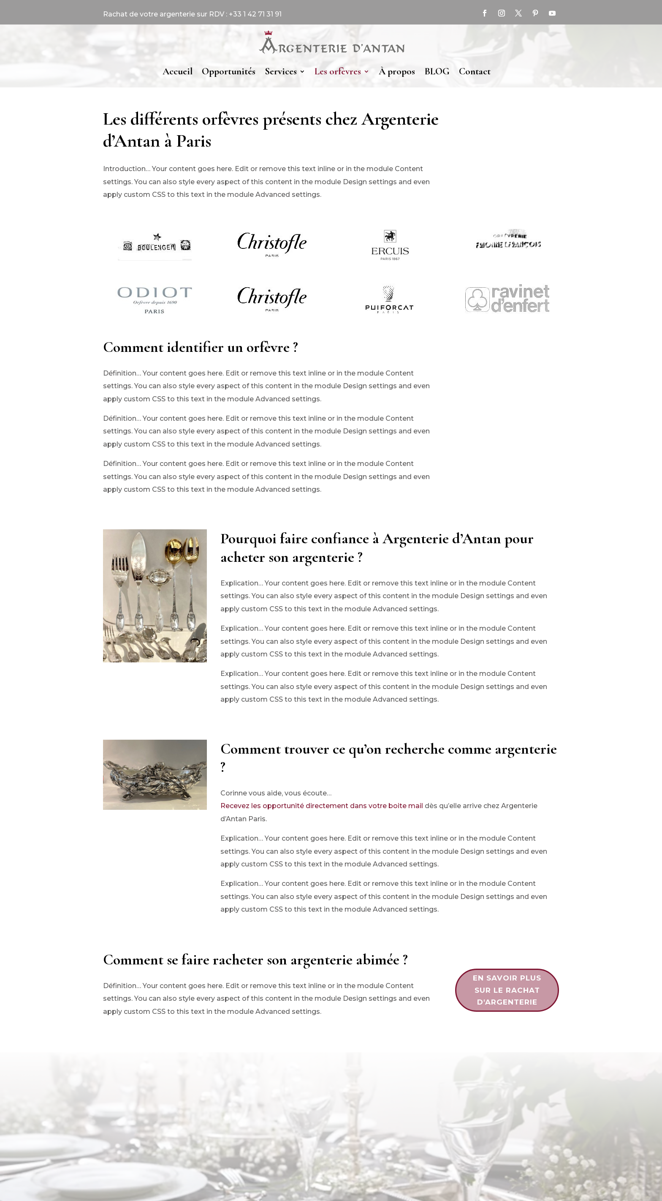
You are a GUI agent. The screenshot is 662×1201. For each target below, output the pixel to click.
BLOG (437, 71)
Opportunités (228, 71)
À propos (397, 71)
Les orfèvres (338, 71)
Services (281, 71)
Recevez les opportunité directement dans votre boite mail (321, 806)
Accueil (178, 71)
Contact (475, 71)
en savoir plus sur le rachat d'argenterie (507, 990)
